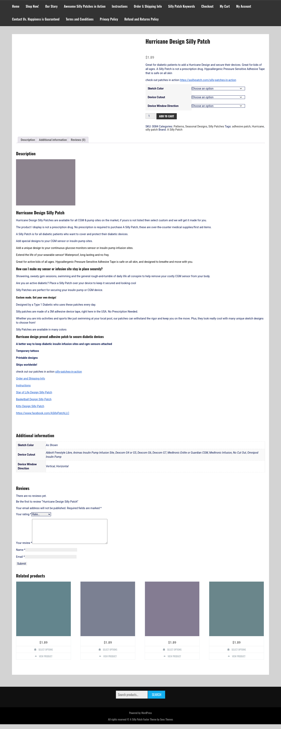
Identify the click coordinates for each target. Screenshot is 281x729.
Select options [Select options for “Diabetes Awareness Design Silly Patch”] (45, 654)
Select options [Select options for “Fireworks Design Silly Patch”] (110, 654)
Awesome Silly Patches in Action (84, 6)
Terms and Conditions (80, 19)
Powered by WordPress (140, 717)
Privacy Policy (109, 19)
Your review (24, 547)
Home (15, 6)
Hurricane (258, 126)
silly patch (152, 129)
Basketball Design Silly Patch (33, 399)
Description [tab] (28, 139)
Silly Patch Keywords (181, 6)
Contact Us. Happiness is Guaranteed (36, 19)
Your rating (23, 514)
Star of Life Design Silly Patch (34, 392)
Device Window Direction (163, 105)
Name (20, 554)
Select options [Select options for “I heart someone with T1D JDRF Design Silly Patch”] (174, 654)
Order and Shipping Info (30, 378)
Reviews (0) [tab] (78, 139)
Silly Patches (216, 126)
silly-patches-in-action (68, 371)
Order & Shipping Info (148, 6)
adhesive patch (241, 126)
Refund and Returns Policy (141, 19)
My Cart (225, 6)
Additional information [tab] (53, 139)
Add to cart (166, 116)
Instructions (120, 6)
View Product (45, 661)
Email (20, 561)
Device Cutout (156, 97)
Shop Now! (32, 6)
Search (156, 699)
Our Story (51, 6)
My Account (243, 6)
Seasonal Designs (196, 126)
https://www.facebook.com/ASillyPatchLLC (42, 413)
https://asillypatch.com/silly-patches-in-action (208, 80)
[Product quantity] (151, 116)
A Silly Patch (174, 129)
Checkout (207, 6)
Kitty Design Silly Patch (30, 406)
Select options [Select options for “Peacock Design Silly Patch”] (239, 654)
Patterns (179, 126)
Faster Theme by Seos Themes (158, 724)
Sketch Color (156, 88)
